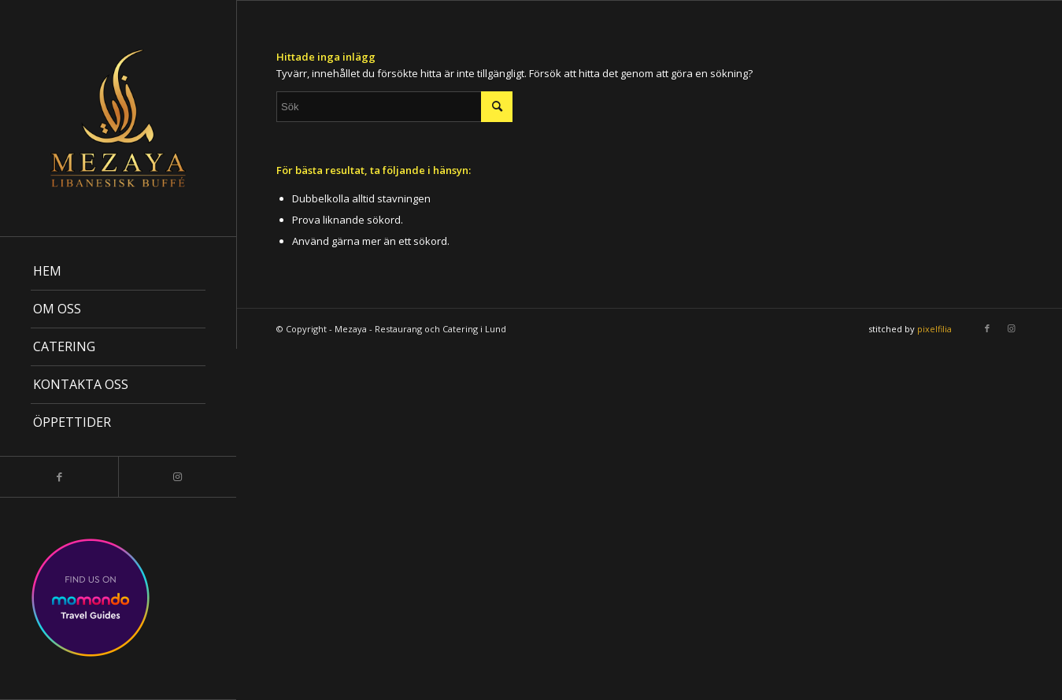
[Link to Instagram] (177, 477)
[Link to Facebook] (59, 477)
